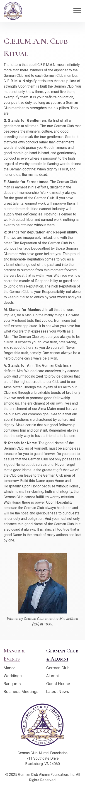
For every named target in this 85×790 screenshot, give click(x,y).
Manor (9, 668)
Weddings (13, 675)
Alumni (52, 675)
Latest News (57, 691)
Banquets (12, 683)
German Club (58, 668)
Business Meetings (21, 691)
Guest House (58, 683)
